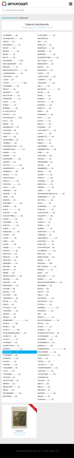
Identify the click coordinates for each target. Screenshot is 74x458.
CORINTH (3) (44, 80)
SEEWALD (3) (45, 346)
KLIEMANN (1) (47, 206)
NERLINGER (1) (10, 285)
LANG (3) (8, 241)
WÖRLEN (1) (47, 393)
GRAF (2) (9, 137)
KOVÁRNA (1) (10, 222)
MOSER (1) (45, 279)
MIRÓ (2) (43, 273)
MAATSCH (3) (10, 254)
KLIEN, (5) (11, 209)
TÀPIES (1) (44, 361)
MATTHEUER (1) (47, 266)
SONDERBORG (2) (52, 349)
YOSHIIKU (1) (46, 399)
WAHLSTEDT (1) (11, 387)
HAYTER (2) (12, 165)
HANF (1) (43, 152)
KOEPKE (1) (9, 213)
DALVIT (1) (9, 89)
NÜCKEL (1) (9, 292)
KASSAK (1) (9, 200)
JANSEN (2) (46, 187)
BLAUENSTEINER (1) (48, 57)
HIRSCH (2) (45, 178)
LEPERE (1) (11, 247)
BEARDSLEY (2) (46, 48)
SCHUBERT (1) (10, 342)
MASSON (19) (45, 263)
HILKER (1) (10, 175)
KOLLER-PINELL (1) (13, 216)
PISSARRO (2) (45, 311)
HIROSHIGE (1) (8, 178)
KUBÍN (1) (9, 228)
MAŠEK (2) (44, 260)
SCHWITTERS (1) (11, 346)
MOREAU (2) (10, 279)
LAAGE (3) (9, 238)
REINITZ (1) (46, 317)
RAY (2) (42, 314)
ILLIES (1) (8, 187)
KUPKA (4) (9, 235)
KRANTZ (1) (44, 222)
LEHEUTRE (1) (46, 244)
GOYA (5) (44, 133)
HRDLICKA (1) (45, 184)
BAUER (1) (9, 48)
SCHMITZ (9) (9, 336)
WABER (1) (9, 384)
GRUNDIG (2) (10, 143)
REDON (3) (9, 317)
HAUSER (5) (9, 162)
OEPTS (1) (43, 292)
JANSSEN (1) (9, 190)
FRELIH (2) (44, 124)
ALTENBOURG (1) (12, 38)
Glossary (52, 451)
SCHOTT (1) (10, 339)
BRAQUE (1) (10, 67)
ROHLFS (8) (10, 323)
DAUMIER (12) (11, 92)
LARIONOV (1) (46, 241)
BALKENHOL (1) (11, 45)
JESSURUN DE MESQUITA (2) (51, 194)
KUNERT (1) (45, 228)
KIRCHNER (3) (12, 203)
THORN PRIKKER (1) (47, 368)
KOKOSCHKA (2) (46, 213)
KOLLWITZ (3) (45, 216)
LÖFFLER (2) (10, 251)
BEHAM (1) (11, 51)
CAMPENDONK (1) (13, 73)
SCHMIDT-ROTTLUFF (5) (48, 333)
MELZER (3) (9, 270)
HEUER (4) (44, 171)
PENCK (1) (8, 304)
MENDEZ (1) (45, 270)
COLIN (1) (8, 80)
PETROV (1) (45, 304)
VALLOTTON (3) (10, 380)
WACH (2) (43, 384)
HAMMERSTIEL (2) (47, 149)
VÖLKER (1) (43, 380)
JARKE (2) (44, 190)
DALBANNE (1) (11, 86)
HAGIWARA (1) (45, 146)
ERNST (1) (43, 111)
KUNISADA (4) (11, 232)
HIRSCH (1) (11, 181)
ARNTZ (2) (8, 42)
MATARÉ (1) (9, 266)
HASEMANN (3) (12, 159)
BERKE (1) (9, 54)
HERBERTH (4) (10, 171)
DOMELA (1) (44, 99)
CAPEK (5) (43, 73)
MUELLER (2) (9, 282)
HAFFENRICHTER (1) (12, 146)
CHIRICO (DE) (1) (47, 76)
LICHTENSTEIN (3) (46, 247)
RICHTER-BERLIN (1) (48, 320)
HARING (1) (9, 156)
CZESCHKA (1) (46, 83)
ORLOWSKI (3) (10, 298)
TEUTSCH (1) (45, 365)
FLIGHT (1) (44, 121)
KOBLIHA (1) (46, 209)
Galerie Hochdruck (10, 18)
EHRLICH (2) (44, 108)
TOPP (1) (8, 371)
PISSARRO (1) (10, 311)
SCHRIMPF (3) (45, 339)
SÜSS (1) (43, 358)
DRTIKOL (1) (45, 102)
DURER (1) (9, 105)
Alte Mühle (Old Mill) (19, 432)
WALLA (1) (44, 387)
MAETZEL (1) (44, 254)
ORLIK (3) (43, 295)
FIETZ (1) (44, 118)
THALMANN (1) (10, 368)
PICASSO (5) (9, 308)
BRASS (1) (43, 67)
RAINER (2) (9, 314)
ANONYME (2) (43, 38)
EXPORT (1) (9, 114)
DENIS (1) (44, 95)
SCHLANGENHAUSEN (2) (14, 333)
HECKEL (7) (44, 165)
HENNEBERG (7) (45, 168)
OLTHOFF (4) (9, 295)
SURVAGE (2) (10, 358)
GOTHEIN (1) (10, 133)
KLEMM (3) (9, 206)
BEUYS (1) (9, 57)
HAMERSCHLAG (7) (14, 149)
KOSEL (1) (45, 219)
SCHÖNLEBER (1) (47, 336)
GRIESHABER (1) (10, 140)
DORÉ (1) (9, 102)
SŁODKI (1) (9, 361)
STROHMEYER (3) (49, 355)
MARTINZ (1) (9, 260)
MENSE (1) (8, 273)
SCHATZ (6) (11, 330)
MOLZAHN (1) (46, 276)
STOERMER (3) (10, 355)
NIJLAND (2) (9, 289)
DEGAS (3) (43, 92)
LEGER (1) (9, 244)
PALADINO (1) (46, 298)
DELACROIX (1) (11, 95)
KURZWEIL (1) (44, 235)
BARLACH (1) (44, 45)
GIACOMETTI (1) (47, 130)
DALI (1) (43, 86)
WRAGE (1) (44, 396)
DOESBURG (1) (12, 99)
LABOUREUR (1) (47, 238)
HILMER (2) (45, 175)
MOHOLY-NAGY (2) (12, 276)
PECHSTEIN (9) (45, 301)
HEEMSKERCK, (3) (13, 168)
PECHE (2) (10, 301)
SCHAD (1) (45, 327)
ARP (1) (42, 42)
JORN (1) (8, 197)
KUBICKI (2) (10, 225)
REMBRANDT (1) (15, 320)
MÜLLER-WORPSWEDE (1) (50, 282)
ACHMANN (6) (10, 35)
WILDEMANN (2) (12, 393)
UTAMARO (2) (43, 377)
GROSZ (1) (44, 140)
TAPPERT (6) (10, 365)
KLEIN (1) (44, 203)
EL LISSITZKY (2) (9, 111)
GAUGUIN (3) (9, 130)
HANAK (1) (9, 152)
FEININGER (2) (45, 114)
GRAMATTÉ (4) (46, 137)
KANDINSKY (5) (46, 197)
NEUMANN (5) (45, 285)
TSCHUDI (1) (9, 377)
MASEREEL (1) (10, 263)
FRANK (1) (8, 124)
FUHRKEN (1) (44, 127)
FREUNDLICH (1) (11, 127)
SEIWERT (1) (12, 349)
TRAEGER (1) (45, 371)
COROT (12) (15, 83)
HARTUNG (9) (45, 156)
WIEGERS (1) (44, 390)
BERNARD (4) (46, 54)
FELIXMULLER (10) (12, 118)
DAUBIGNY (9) (49, 89)
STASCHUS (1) (10, 352)
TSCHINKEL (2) (11, 374)
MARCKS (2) (10, 257)
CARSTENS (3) (10, 76)
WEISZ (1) (8, 390)
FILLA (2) (8, 121)
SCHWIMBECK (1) (46, 342)
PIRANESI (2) (48, 308)
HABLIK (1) (44, 143)
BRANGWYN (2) (45, 64)
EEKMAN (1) (45, 105)
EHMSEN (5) (10, 108)
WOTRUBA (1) (10, 396)
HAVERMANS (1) (45, 162)
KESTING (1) (45, 200)
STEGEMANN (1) (47, 352)
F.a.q (57, 451)
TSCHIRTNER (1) (47, 374)
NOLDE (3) (43, 289)
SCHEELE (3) (44, 330)
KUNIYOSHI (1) (46, 232)
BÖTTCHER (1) (45, 61)
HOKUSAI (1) (11, 184)
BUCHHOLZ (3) (45, 70)
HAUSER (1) (44, 159)
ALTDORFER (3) (46, 35)
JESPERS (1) (9, 194)
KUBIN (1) (43, 225)
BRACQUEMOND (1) (12, 64)
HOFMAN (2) (45, 181)
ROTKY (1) (43, 323)
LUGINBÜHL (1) (47, 251)
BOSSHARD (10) (13, 61)
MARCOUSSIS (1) (46, 257)
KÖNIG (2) (10, 219)
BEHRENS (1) (44, 51)
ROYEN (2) (9, 327)
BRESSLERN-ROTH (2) (15, 70)
